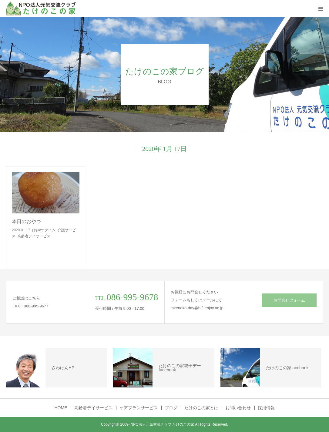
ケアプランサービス (138, 408)
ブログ (171, 408)
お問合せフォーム (289, 300)
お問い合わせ (238, 408)
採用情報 (266, 408)
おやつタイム (44, 230)
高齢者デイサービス (34, 236)
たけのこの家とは (201, 408)
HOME (61, 408)
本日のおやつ (26, 221)
